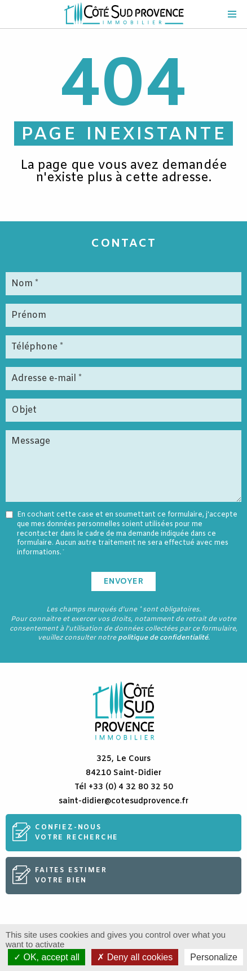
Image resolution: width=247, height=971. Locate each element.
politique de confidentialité (163, 637)
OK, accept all (47, 957)
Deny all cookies (135, 957)
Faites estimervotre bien (71, 875)
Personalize (213, 957)
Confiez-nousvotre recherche (76, 832)
